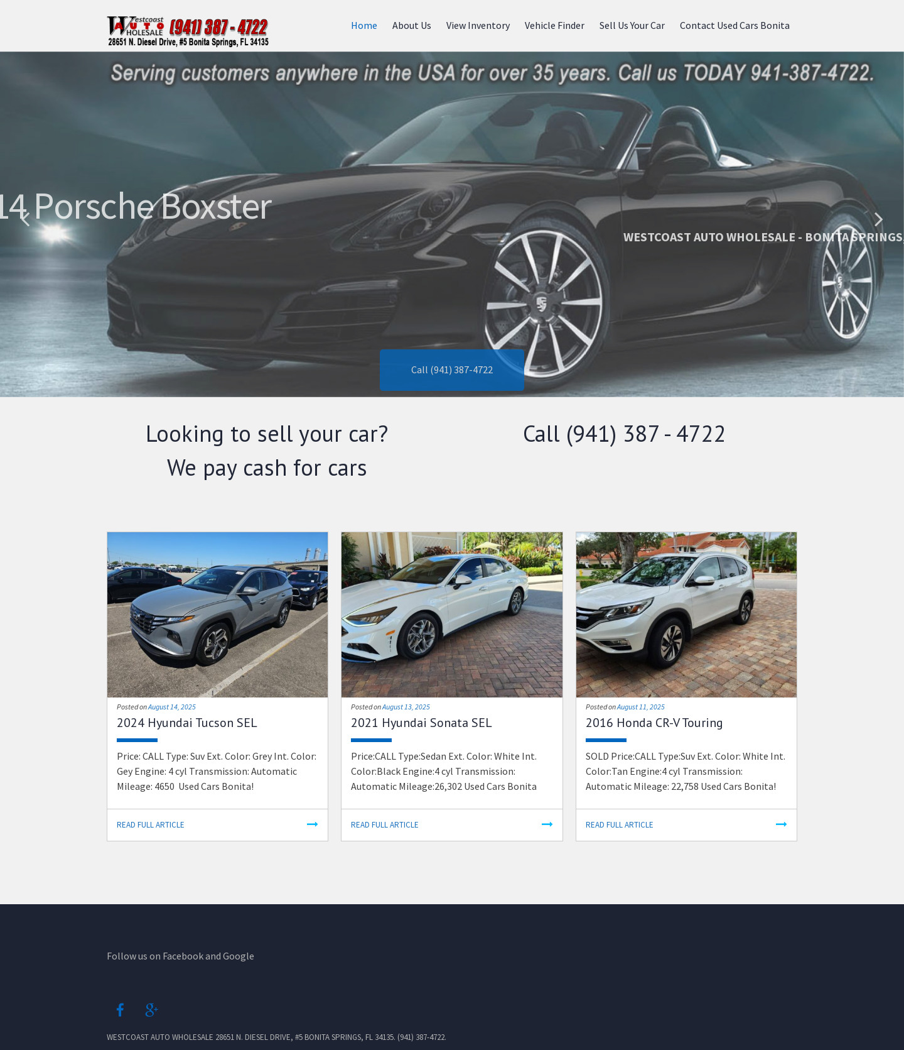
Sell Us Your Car (632, 25)
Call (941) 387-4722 (452, 389)
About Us (411, 25)
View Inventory (478, 25)
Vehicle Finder (554, 25)
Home (364, 25)
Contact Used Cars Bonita (735, 25)
